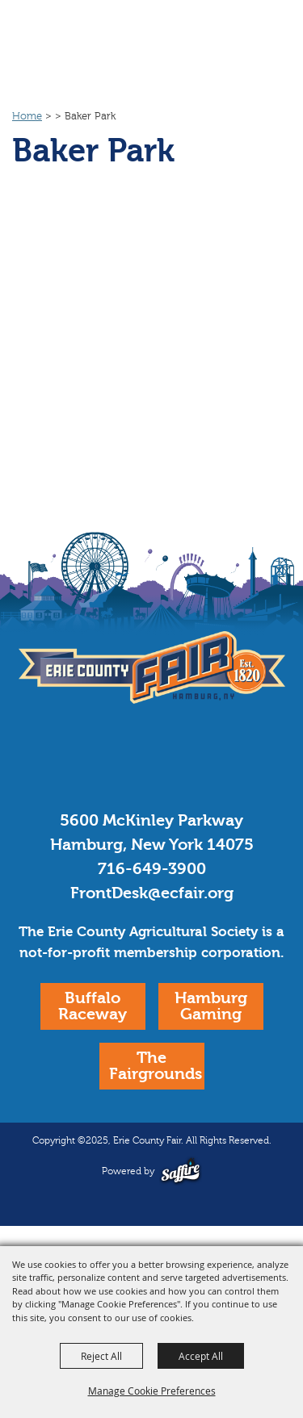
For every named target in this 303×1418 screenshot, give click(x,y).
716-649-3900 (152, 869)
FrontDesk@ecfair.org (152, 893)
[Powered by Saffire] (180, 1171)
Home (27, 116)
